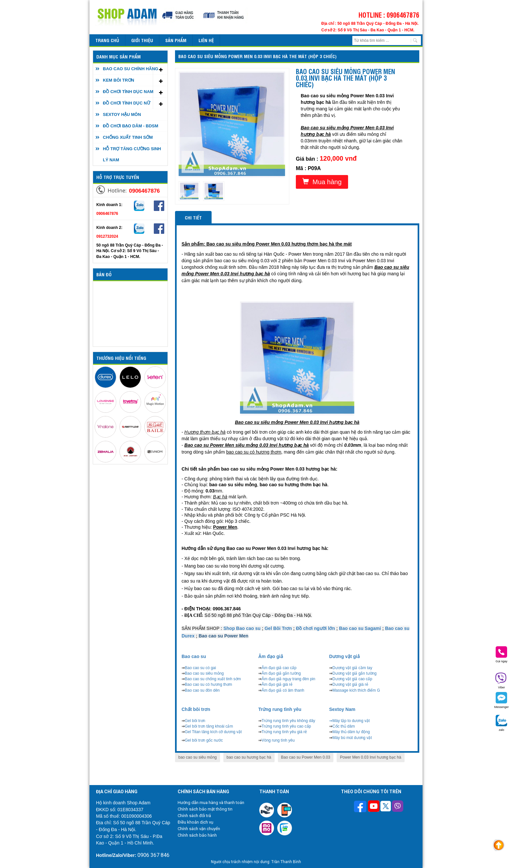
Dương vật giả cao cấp (352, 679)
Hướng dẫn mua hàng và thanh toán (211, 802)
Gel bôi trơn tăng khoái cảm (209, 726)
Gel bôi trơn (195, 720)
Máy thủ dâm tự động (351, 732)
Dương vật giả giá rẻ (350, 684)
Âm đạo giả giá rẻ (277, 684)
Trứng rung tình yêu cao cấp (286, 726)
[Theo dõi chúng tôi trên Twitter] (385, 806)
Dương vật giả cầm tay (352, 668)
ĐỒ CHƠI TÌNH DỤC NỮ (126, 103)
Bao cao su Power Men (223, 635)
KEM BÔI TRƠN (118, 80)
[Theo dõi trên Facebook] (361, 807)
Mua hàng (322, 181)
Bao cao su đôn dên (202, 690)
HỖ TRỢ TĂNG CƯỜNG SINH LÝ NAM (132, 154)
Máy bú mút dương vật (352, 737)
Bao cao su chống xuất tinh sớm (213, 679)
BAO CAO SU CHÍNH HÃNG (130, 68)
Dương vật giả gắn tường (354, 673)
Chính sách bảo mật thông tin (205, 809)
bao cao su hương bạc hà (249, 757)
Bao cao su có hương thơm (208, 684)
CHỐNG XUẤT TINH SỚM (128, 137)
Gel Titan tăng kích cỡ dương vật (213, 732)
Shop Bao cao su (242, 628)
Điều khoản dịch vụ (195, 822)
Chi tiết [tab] (193, 217)
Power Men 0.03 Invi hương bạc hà (370, 757)
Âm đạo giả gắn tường (281, 673)
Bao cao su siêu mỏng (204, 673)
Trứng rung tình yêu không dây (288, 720)
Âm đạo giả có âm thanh (283, 690)
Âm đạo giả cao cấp (279, 668)
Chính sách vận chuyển (199, 828)
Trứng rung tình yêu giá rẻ (284, 732)
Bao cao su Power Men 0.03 (305, 757)
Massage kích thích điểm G (356, 690)
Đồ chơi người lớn (315, 628)
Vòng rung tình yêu (278, 740)
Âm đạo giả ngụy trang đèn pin (288, 679)
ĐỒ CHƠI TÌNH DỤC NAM (128, 91)
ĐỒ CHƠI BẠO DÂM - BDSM (130, 125)
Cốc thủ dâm (343, 726)
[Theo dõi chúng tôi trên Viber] (397, 806)
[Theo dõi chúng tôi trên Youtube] (373, 806)
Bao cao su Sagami (360, 628)
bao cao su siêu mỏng (197, 757)
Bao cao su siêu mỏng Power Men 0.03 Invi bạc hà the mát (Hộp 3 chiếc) (257, 56)
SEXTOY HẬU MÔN (122, 114)
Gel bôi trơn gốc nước (204, 740)
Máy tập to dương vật (351, 720)
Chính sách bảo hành (197, 835)
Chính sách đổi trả (194, 815)
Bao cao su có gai (200, 668)
